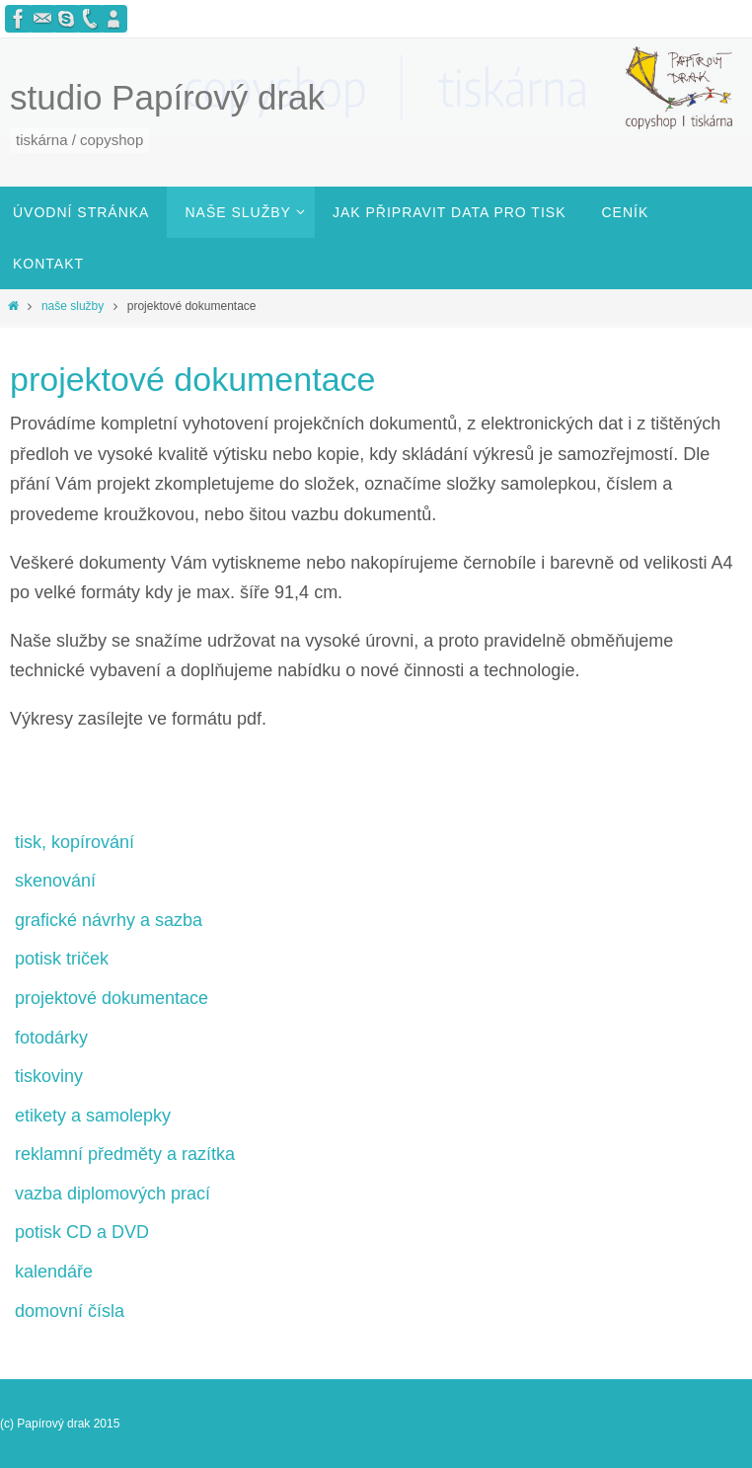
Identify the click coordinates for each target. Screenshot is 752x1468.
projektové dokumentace (111, 998)
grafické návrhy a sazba (108, 920)
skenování (55, 880)
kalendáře (54, 1271)
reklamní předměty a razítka (125, 1154)
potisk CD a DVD (82, 1232)
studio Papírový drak (167, 97)
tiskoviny (49, 1076)
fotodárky (51, 1037)
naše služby (72, 306)
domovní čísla (69, 1311)
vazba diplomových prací (112, 1193)
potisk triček (62, 958)
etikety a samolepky (93, 1115)
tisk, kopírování (74, 842)
